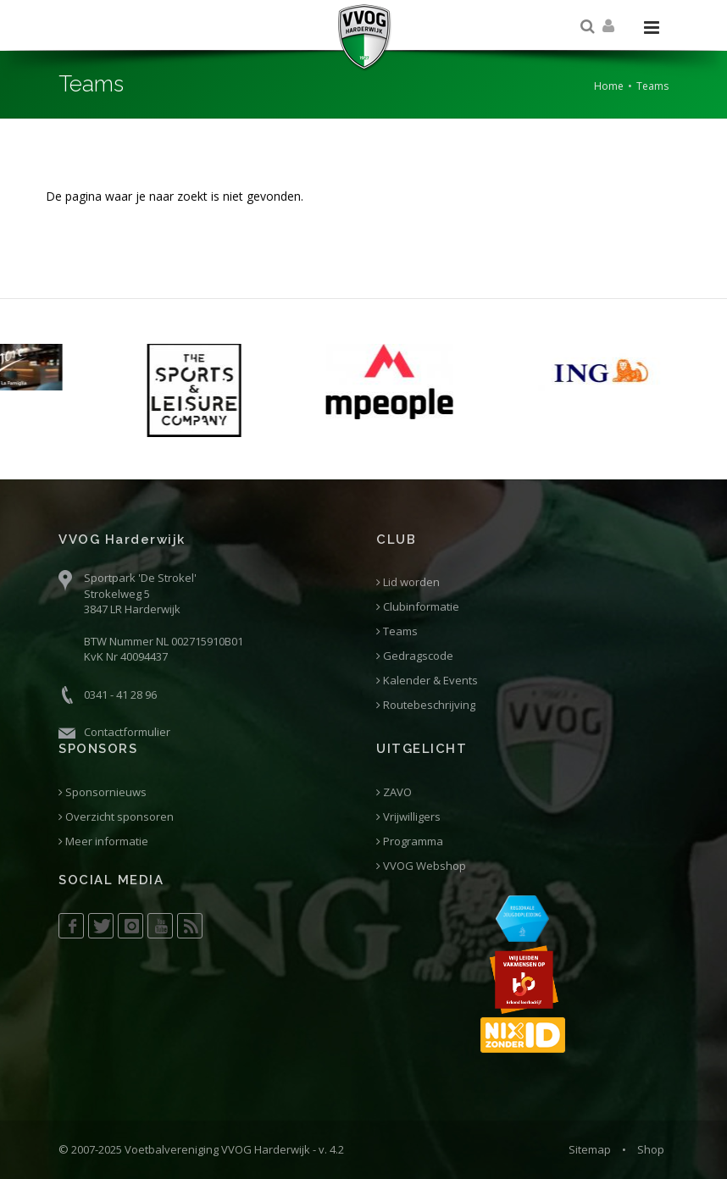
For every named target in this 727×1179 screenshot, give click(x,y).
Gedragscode (414, 656)
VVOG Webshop (421, 866)
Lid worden (408, 582)
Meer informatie (103, 841)
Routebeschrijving (425, 705)
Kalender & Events (427, 680)
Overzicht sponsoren (116, 817)
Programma (409, 841)
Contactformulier (127, 731)
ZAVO (394, 792)
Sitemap (590, 1149)
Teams (397, 631)
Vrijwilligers (408, 817)
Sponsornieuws (102, 792)
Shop (650, 1149)
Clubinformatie (417, 607)
